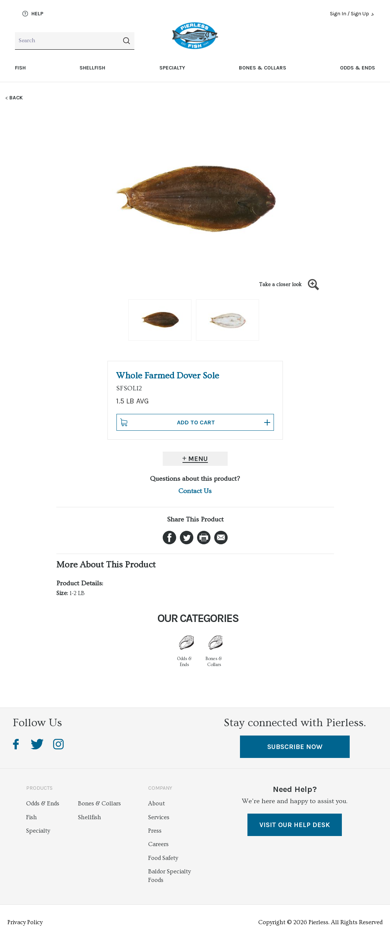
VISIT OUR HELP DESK (294, 825)
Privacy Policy (25, 922)
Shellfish (92, 68)
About (156, 803)
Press (155, 830)
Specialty (172, 68)
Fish (20, 68)
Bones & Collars (262, 68)
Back (16, 98)
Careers (158, 844)
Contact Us (195, 491)
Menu (198, 459)
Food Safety (163, 858)
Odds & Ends (357, 68)
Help (32, 14)
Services (158, 817)
